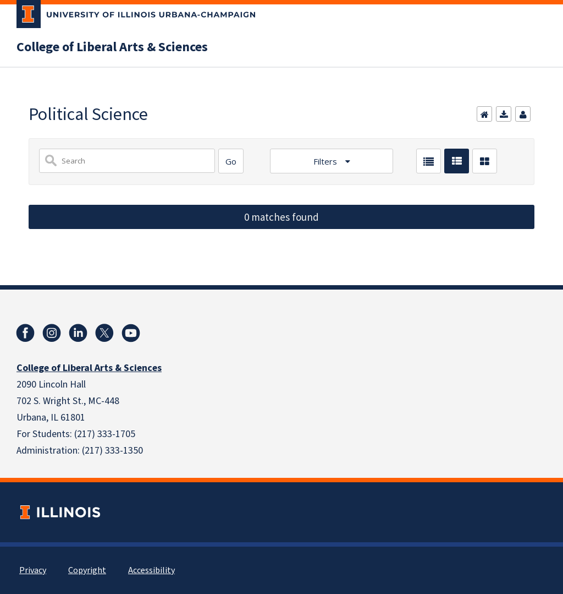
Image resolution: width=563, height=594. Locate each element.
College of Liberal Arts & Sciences (112, 47)
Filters (326, 161)
